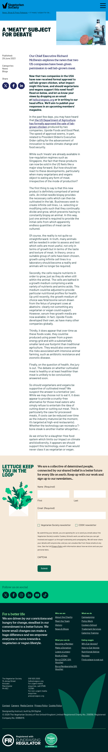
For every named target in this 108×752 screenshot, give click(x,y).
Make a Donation (63, 647)
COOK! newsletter (87, 525)
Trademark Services (91, 629)
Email (46, 508)
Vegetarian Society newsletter (56, 525)
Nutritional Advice (90, 651)
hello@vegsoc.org (43, 99)
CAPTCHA (42, 557)
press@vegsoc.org (36, 696)
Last (76, 500)
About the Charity (63, 617)
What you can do (62, 640)
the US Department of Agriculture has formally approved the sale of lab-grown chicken (52, 123)
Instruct (19, 711)
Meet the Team (62, 621)
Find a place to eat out (92, 659)
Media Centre (26, 705)
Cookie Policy (55, 705)
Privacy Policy (57, 546)
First (40, 500)
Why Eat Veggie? (90, 643)
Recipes (86, 655)
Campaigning (88, 617)
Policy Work (87, 621)
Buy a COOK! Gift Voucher (63, 661)
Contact (6, 705)
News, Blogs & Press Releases (15, 12)
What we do (87, 613)
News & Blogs (62, 629)
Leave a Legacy (62, 651)
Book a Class (61, 655)
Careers (15, 705)
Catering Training (90, 632)
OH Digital (36, 711)
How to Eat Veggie (90, 647)
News (5, 68)
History (58, 625)
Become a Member (64, 643)
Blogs (5, 71)
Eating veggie (88, 640)
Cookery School (89, 625)
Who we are (60, 613)
